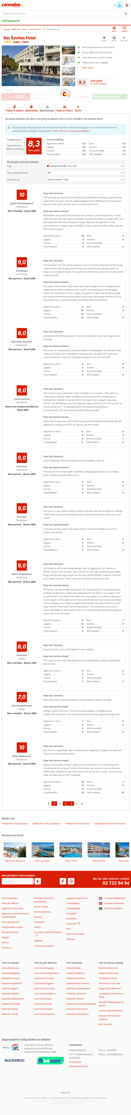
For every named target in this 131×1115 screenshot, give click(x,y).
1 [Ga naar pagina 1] (54, 803)
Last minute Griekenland (46, 973)
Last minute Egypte (44, 983)
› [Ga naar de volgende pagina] (82, 805)
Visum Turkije (41, 906)
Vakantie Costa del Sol (77, 1013)
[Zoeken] (126, 13)
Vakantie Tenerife (75, 998)
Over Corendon (9, 898)
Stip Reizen (39, 921)
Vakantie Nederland (12, 983)
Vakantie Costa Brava (77, 1008)
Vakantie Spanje (10, 1008)
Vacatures (71, 923)
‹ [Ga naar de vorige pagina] (48, 805)
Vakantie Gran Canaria (77, 983)
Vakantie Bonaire (10, 967)
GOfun (37, 927)
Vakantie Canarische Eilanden (81, 1003)
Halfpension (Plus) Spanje (14, 823)
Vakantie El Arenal (75, 978)
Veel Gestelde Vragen (12, 927)
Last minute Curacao (44, 988)
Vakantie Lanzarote (76, 993)
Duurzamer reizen (75, 933)
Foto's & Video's (64, 110)
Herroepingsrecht (11, 921)
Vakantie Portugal (11, 1003)
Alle (49, 172)
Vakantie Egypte (10, 988)
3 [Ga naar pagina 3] (65, 803)
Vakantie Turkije (10, 1013)
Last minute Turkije (44, 978)
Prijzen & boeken (15, 110)
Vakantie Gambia (10, 993)
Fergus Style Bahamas (110, 988)
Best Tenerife (105, 1024)
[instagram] (71, 881)
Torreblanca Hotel (108, 978)
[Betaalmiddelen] (14, 1060)
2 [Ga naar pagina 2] (60, 803)
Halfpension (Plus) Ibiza (77, 823)
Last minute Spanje (44, 967)
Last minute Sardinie (44, 1013)
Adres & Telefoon (10, 903)
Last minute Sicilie (43, 1008)
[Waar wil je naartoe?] (65, 13)
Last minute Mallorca (44, 993)
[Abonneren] (37, 881)
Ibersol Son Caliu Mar (109, 983)
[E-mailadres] (18, 881)
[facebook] (63, 881)
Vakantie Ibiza (73, 967)
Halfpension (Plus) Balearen (46, 823)
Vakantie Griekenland (12, 998)
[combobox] (65, 13)
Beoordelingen (47, 110)
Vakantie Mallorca (75, 973)
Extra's (5, 942)
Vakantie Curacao (10, 978)
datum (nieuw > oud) (57, 179)
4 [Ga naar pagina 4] (71, 803)
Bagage (5, 937)
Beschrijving (31, 110)
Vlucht (78, 110)
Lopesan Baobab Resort (111, 1010)
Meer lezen (87, 67)
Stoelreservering (42, 911)
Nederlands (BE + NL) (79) (61, 165)
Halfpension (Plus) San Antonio (110, 823)
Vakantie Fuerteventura (78, 988)
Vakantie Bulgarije (11, 973)
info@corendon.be (78, 1066)
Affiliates (38, 940)
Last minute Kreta (43, 1003)
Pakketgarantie (11, 20)
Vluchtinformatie (10, 932)
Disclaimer (71, 918)
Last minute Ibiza (43, 998)
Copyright (71, 913)
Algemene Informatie (12, 908)
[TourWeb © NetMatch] (65, 1092)
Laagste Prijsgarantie (76, 898)
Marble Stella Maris (108, 967)
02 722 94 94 (116, 883)
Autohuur (7, 947)
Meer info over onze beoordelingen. (72, 130)
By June (38, 916)
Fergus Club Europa (109, 973)
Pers (68, 928)
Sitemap (70, 939)
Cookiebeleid (72, 903)
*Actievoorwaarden (44, 945)
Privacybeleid (73, 908)
